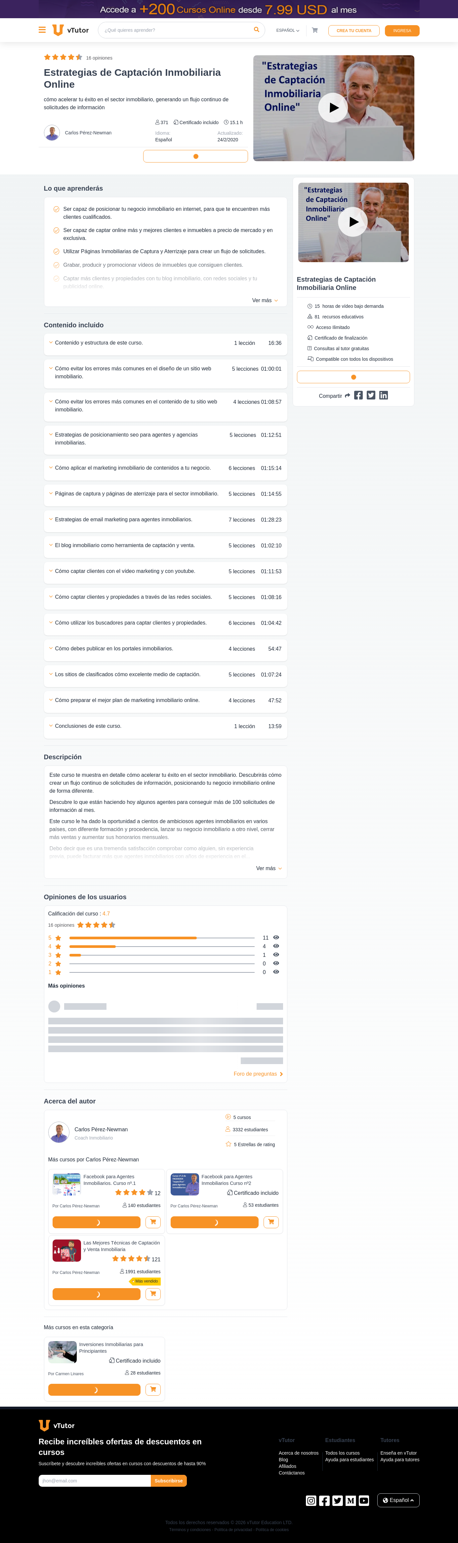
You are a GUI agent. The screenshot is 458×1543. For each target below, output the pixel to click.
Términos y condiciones (190, 1529)
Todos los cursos (342, 1453)
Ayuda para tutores (399, 1459)
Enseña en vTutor (398, 1453)
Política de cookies (272, 1529)
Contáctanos (292, 1472)
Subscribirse (169, 1480)
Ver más (265, 300)
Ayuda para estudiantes (349, 1459)
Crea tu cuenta (354, 30)
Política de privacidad (233, 1529)
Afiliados (287, 1466)
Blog (283, 1459)
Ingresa (402, 30)
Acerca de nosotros (299, 1453)
